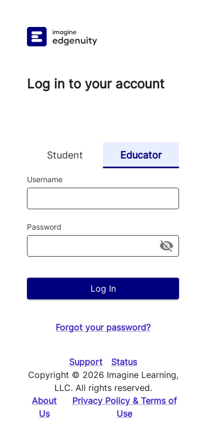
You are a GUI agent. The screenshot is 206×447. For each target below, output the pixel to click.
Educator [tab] (141, 155)
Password (44, 226)
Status (124, 361)
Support (85, 361)
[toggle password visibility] (166, 245)
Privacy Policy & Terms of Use (124, 407)
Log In (103, 288)
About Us (44, 407)
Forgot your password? (103, 327)
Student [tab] (65, 155)
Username (45, 179)
